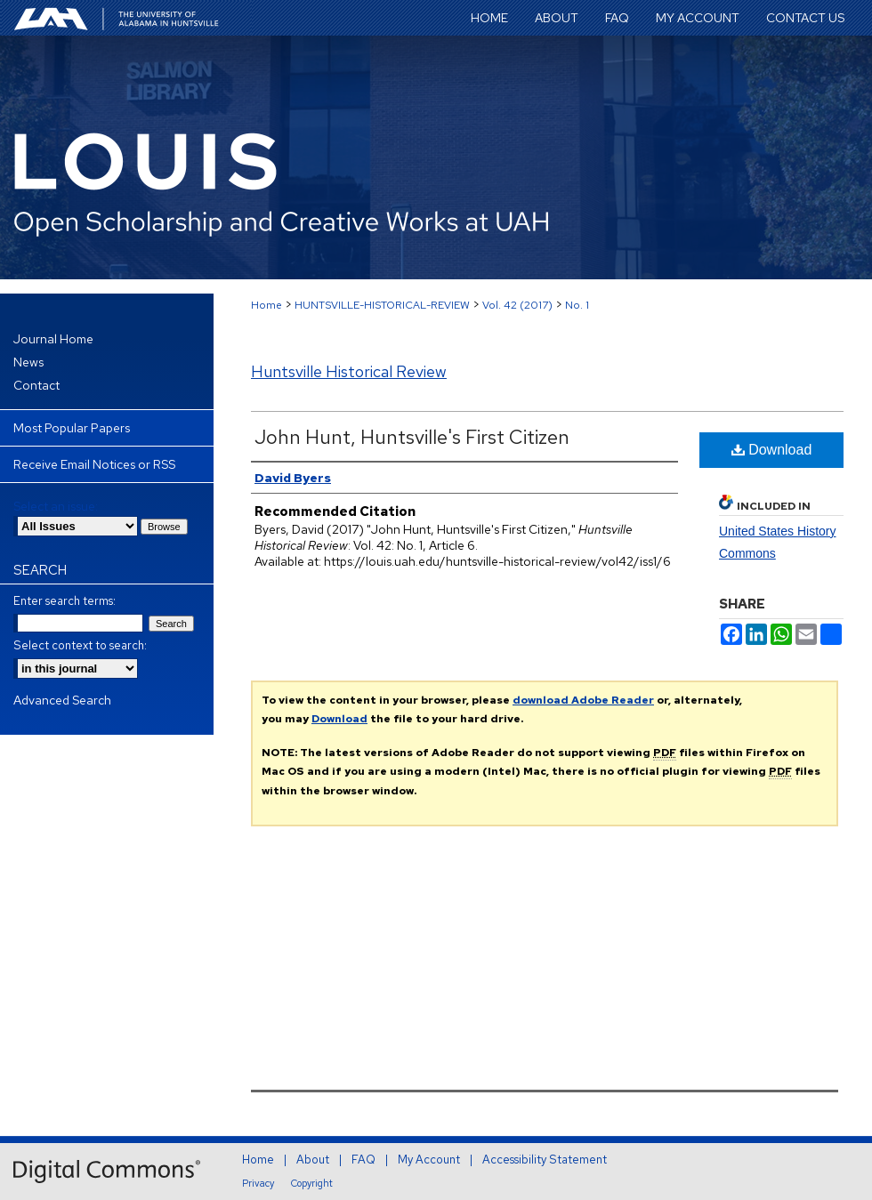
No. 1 (577, 305)
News (28, 362)
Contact (36, 385)
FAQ (363, 1159)
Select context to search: (80, 645)
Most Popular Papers (71, 428)
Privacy (258, 1183)
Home (266, 305)
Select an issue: (55, 506)
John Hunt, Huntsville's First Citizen (411, 437)
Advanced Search (62, 700)
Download (771, 449)
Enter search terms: (64, 600)
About (312, 1159)
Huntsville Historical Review (349, 371)
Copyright (312, 1183)
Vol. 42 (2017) (517, 305)
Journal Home (53, 339)
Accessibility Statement (544, 1159)
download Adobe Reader (583, 700)
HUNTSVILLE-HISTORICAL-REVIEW (382, 305)
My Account (429, 1159)
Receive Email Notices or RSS (94, 464)
